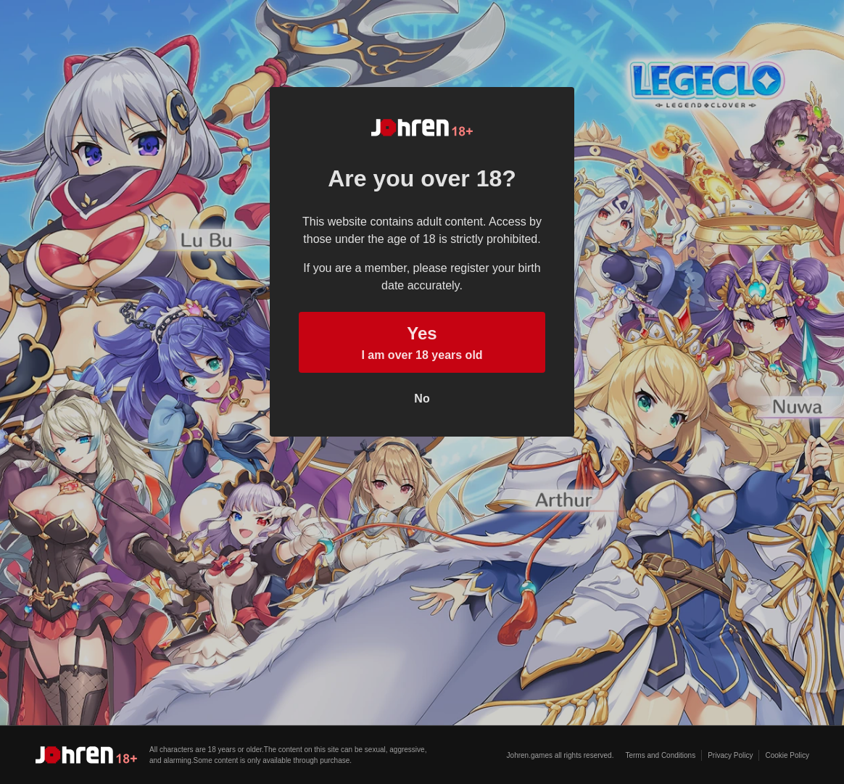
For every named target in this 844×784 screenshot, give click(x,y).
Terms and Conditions (660, 755)
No (421, 398)
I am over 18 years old (422, 341)
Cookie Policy (787, 755)
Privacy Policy (730, 755)
